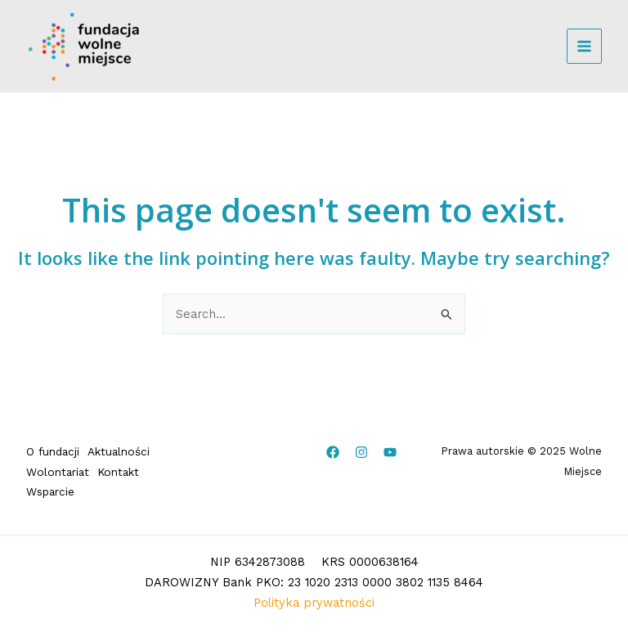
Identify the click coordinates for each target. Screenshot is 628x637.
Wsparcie (50, 491)
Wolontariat (57, 471)
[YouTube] (390, 452)
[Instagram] (361, 452)
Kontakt (118, 471)
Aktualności (118, 451)
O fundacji (52, 451)
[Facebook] (332, 452)
